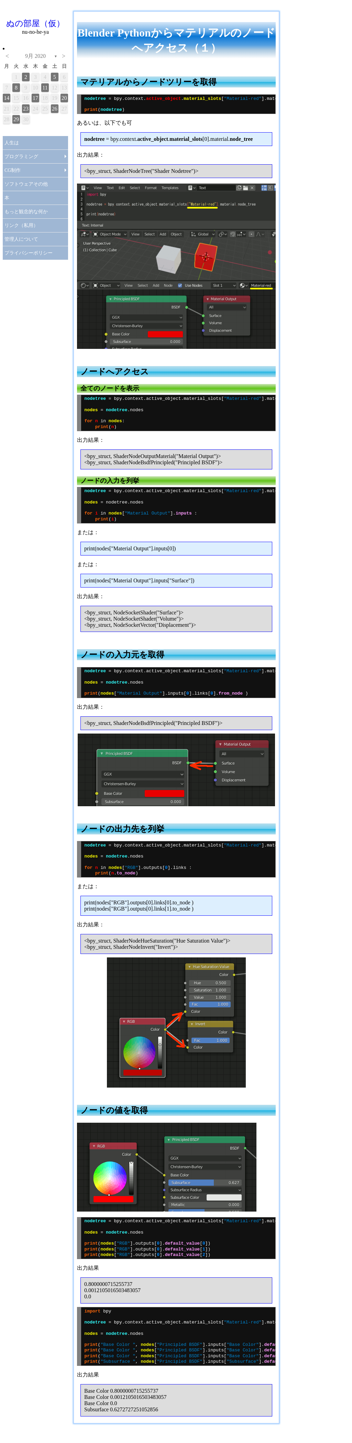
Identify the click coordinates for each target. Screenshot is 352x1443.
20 (64, 98)
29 (16, 119)
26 (54, 109)
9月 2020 (35, 56)
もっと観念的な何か (26, 211)
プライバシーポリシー (28, 253)
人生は (11, 142)
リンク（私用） (21, 225)
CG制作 (12, 170)
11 (44, 88)
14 (6, 98)
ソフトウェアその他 (26, 184)
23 (26, 109)
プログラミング (21, 156)
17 (35, 98)
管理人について (21, 239)
